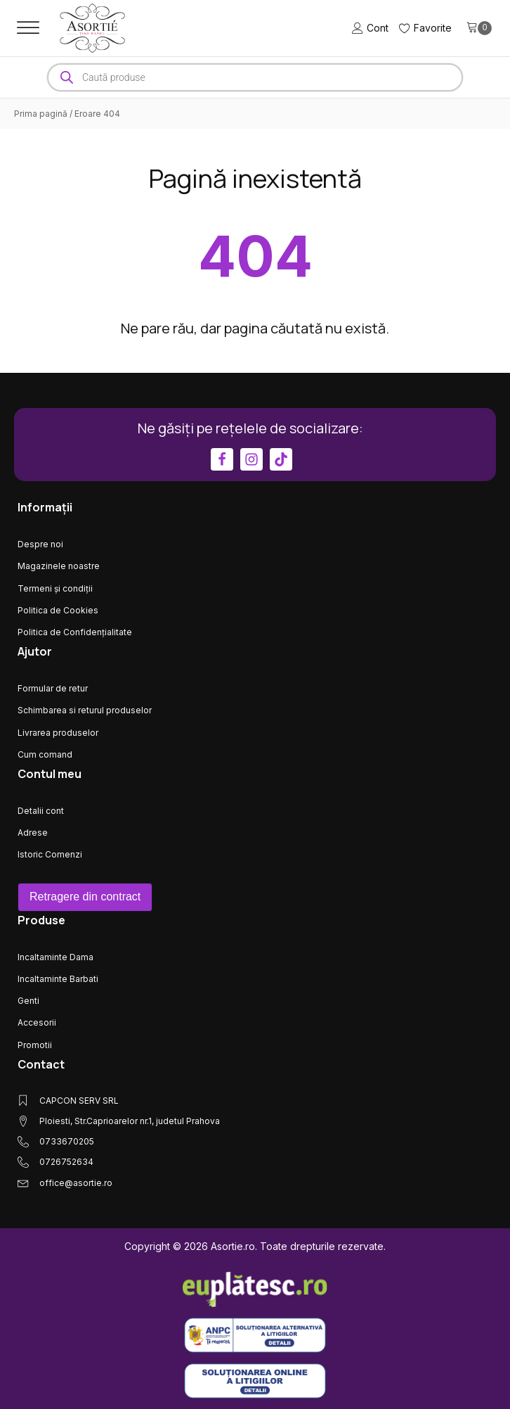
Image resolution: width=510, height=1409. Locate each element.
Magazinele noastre (59, 566)
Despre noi (40, 544)
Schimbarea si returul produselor (85, 710)
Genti (28, 1000)
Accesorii (37, 1022)
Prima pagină (40, 113)
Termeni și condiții (55, 588)
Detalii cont (41, 810)
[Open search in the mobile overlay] (255, 77)
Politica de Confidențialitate (75, 632)
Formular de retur (53, 688)
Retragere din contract (85, 897)
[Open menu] (28, 28)
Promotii (35, 1045)
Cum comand (45, 754)
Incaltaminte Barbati (58, 979)
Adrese (33, 832)
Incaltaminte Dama (55, 957)
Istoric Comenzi (50, 854)
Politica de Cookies (58, 610)
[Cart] (479, 28)
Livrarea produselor (58, 732)
